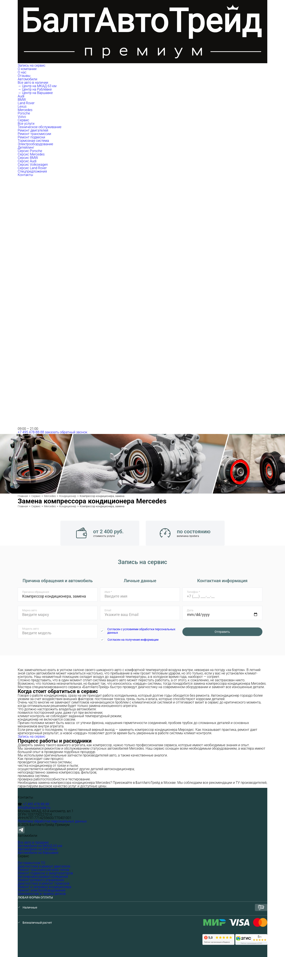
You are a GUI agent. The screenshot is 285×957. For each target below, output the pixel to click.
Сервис (24, 120)
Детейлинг (26, 147)
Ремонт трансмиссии (34, 134)
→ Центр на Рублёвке (35, 89)
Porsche (24, 113)
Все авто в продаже (33, 842)
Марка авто (29, 610)
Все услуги (26, 124)
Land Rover (26, 103)
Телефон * (193, 592)
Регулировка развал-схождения (43, 877)
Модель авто (30, 628)
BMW (22, 100)
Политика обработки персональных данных (52, 821)
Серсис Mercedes (31, 154)
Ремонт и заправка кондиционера (44, 887)
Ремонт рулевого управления (41, 880)
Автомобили (28, 79)
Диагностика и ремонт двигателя (44, 866)
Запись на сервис (31, 65)
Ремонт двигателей (33, 130)
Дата (190, 610)
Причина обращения (35, 592)
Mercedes (25, 110)
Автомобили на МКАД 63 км (40, 846)
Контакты (25, 175)
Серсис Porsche (30, 151)
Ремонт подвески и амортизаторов (45, 873)
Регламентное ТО (31, 863)
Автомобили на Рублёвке (37, 849)
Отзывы (24, 76)
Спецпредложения (32, 171)
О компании (27, 69)
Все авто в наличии (33, 83)
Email (108, 610)
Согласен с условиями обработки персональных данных (141, 630)
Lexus (22, 106)
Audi (21, 96)
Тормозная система (33, 141)
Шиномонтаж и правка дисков (42, 894)
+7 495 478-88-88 (31, 432)
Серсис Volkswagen (33, 165)
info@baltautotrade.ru (34, 808)
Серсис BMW (28, 158)
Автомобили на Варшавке (38, 853)
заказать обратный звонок (66, 432)
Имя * (108, 592)
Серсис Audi (27, 161)
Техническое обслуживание (39, 127)
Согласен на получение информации (133, 639)
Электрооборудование (35, 144)
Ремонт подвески (31, 137)
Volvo (22, 117)
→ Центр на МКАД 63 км (37, 86)
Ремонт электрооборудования (41, 890)
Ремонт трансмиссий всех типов (43, 870)
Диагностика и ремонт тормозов (43, 883)
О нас (22, 72)
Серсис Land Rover (32, 168)
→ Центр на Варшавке (35, 93)
